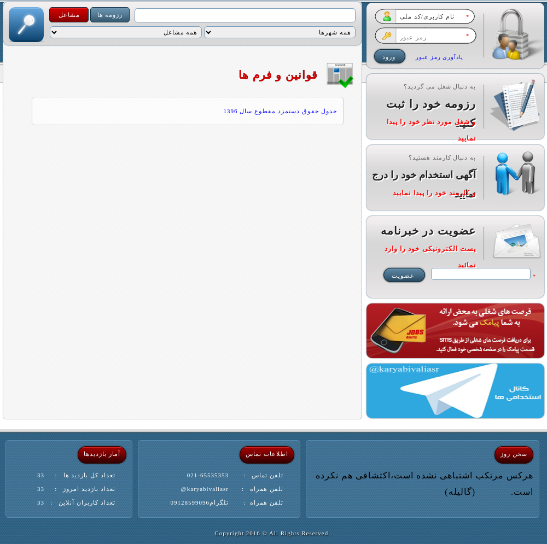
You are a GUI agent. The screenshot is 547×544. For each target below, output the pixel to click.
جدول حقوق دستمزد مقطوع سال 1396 (281, 111)
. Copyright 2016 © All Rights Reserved (273, 533)
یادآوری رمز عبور (439, 57)
